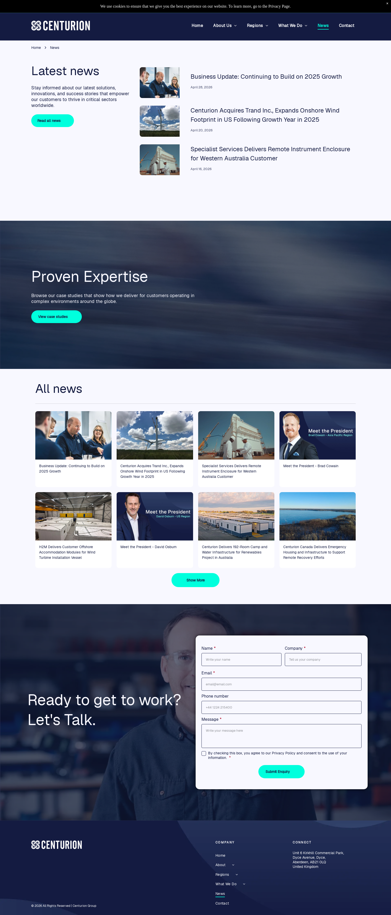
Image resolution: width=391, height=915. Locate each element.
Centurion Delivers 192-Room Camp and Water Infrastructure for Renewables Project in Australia (234, 552)
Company (294, 648)
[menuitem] (197, 26)
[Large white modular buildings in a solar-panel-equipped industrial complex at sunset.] (236, 516)
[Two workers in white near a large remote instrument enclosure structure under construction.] (160, 159)
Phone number (215, 696)
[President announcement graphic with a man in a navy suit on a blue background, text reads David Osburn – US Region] (155, 516)
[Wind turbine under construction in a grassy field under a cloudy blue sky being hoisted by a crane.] (160, 121)
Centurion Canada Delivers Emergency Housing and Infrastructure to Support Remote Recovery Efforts (314, 552)
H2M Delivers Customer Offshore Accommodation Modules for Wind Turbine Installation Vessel (67, 552)
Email (206, 673)
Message (209, 719)
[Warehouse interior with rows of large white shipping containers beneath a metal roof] (73, 516)
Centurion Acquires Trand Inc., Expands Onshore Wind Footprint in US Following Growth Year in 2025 (152, 471)
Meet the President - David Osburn (148, 547)
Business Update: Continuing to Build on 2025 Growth (266, 76)
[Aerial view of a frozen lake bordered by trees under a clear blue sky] (317, 516)
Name (207, 648)
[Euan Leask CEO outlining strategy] (160, 82)
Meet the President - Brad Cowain (310, 466)
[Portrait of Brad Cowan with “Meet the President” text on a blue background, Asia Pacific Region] (317, 435)
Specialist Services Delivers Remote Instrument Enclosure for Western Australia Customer (231, 471)
